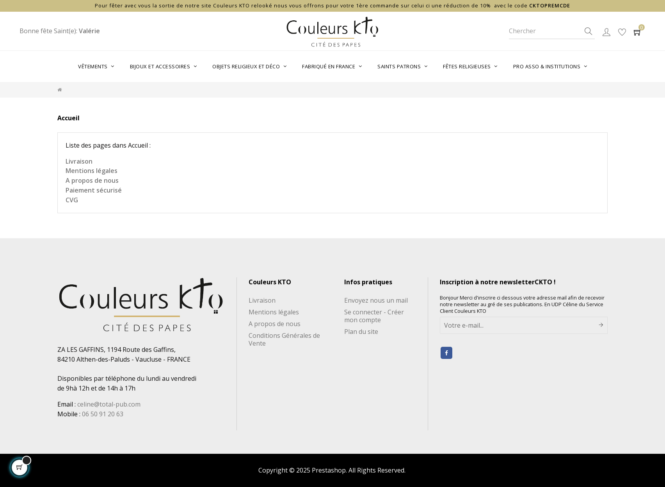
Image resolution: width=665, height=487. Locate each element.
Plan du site (361, 331)
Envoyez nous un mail (376, 300)
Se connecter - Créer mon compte (374, 316)
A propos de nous (92, 180)
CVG (72, 200)
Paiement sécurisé (94, 190)
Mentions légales (91, 170)
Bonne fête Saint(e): (60, 31)
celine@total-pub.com (108, 404)
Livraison (79, 161)
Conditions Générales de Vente (284, 339)
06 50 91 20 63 (102, 414)
